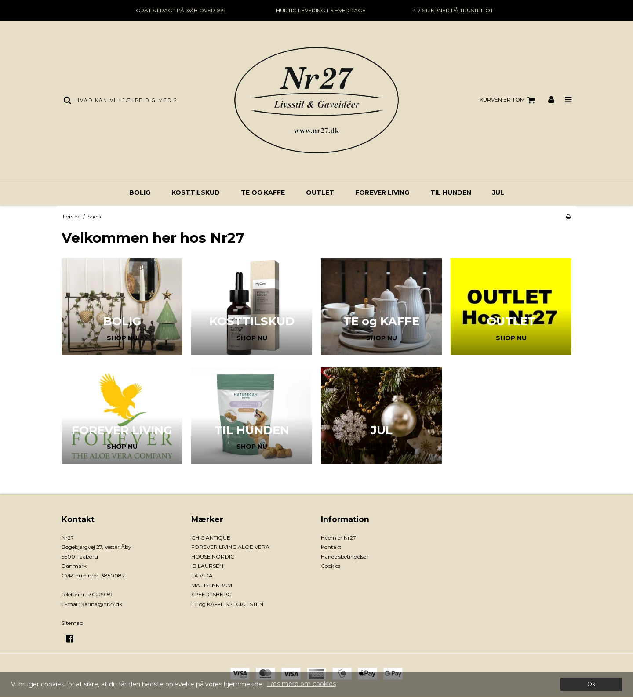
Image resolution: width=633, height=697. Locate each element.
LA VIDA (202, 575)
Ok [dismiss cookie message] (591, 684)
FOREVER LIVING (382, 192)
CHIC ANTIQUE (210, 537)
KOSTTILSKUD (195, 192)
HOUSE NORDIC (212, 556)
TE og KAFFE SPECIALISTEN (227, 604)
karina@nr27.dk (101, 604)
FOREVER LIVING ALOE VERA (230, 547)
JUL (498, 192)
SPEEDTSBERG (211, 594)
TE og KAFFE (263, 192)
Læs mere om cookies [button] (301, 684)
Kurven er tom (509, 100)
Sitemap (72, 623)
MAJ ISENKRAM (211, 585)
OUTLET (320, 192)
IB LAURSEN (207, 566)
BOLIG (139, 192)
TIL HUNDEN (450, 192)
